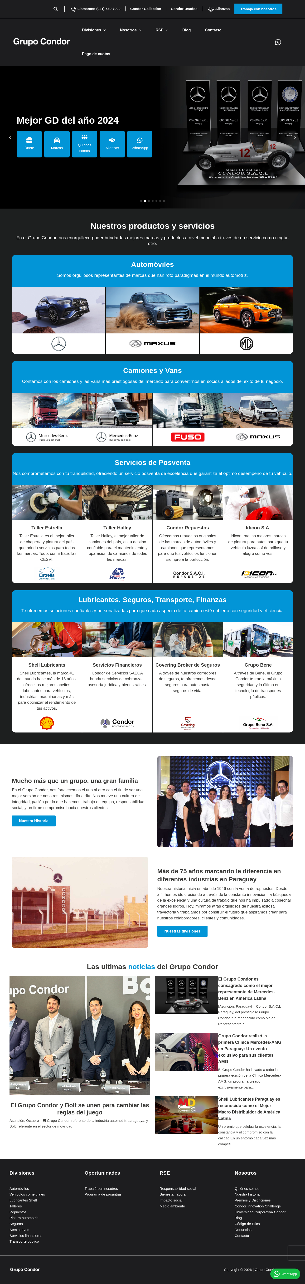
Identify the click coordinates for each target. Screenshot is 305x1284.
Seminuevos (19, 1230)
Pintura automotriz (24, 1218)
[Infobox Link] (58, 315)
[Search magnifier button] (56, 9)
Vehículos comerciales (27, 1194)
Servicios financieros (26, 1236)
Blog (238, 1218)
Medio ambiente (172, 1206)
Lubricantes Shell (23, 1200)
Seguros (16, 1224)
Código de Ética (247, 1224)
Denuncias (243, 1230)
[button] (267, 9)
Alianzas (218, 9)
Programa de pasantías (103, 1194)
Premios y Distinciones (253, 1200)
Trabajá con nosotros (101, 1188)
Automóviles (19, 1188)
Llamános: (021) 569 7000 (95, 9)
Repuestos (18, 1212)
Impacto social (171, 1200)
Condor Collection (145, 9)
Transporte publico (24, 1241)
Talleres (16, 1206)
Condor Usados (184, 9)
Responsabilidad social (178, 1188)
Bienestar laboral (173, 1194)
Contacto (242, 1236)
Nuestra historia (247, 1194)
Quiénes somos (247, 1188)
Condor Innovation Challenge (258, 1206)
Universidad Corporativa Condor (260, 1212)
